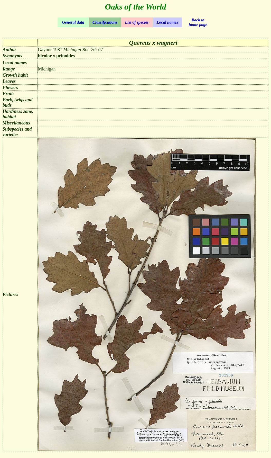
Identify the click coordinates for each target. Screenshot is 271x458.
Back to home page (198, 22)
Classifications (104, 22)
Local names (167, 22)
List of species (136, 22)
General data (73, 22)
